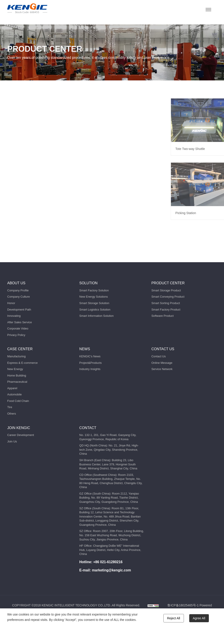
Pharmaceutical (17, 381)
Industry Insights (90, 369)
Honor (11, 303)
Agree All (199, 618)
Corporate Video (17, 328)
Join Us (12, 441)
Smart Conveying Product (167, 296)
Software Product (162, 315)
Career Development (20, 435)
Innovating (14, 315)
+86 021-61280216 (107, 562)
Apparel (12, 388)
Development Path (19, 309)
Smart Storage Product (166, 290)
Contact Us (158, 356)
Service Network (162, 369)
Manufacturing (16, 356)
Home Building (16, 375)
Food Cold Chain (18, 401)
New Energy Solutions (93, 296)
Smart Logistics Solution (94, 309)
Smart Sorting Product (165, 303)
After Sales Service (19, 322)
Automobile (14, 394)
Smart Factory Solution (94, 290)
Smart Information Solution (96, 315)
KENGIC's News (90, 356)
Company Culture (18, 296)
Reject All (173, 618)
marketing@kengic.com (111, 570)
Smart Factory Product (165, 309)
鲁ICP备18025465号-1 (183, 605)
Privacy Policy (16, 335)
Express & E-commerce (22, 362)
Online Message (161, 362)
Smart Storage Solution (94, 303)
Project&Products (90, 362)
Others (11, 413)
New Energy (15, 369)
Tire (9, 407)
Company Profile (18, 290)
